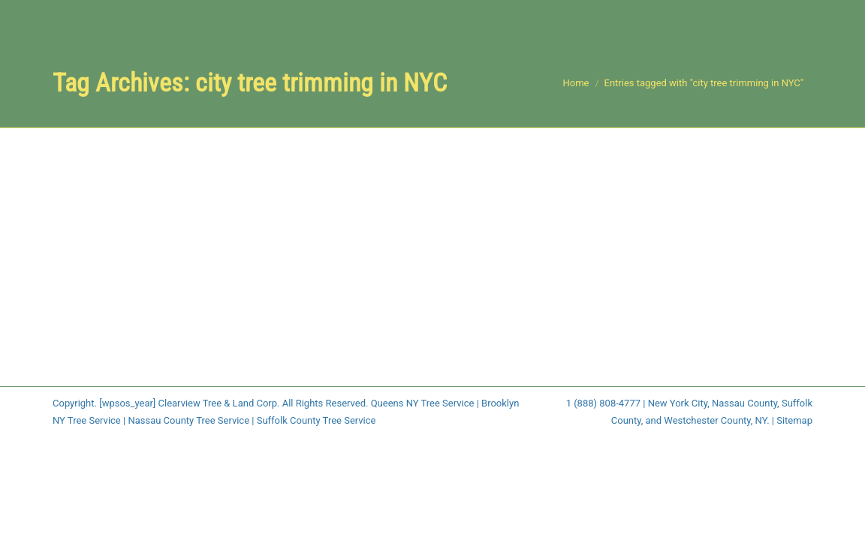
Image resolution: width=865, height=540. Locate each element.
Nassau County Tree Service (188, 420)
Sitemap (794, 420)
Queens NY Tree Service (423, 403)
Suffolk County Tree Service (316, 420)
